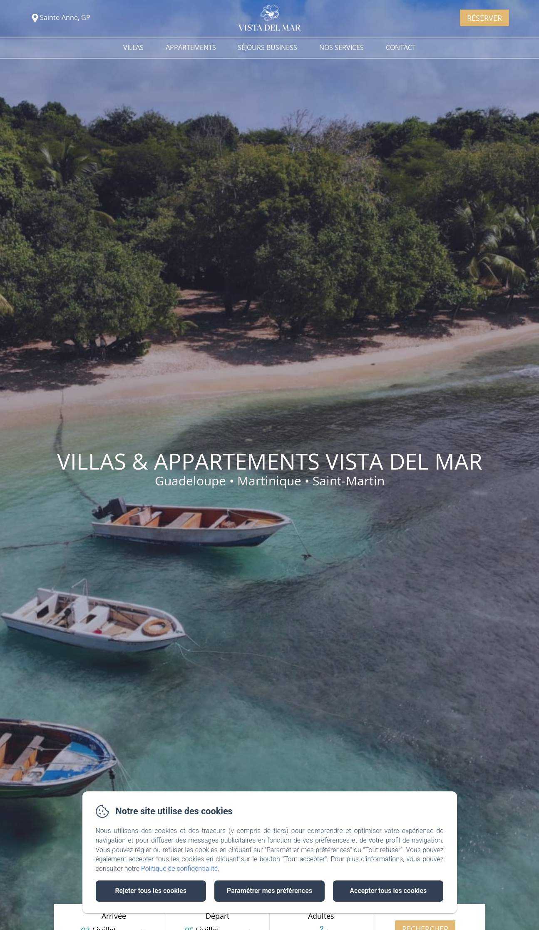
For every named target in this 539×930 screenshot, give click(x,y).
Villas (133, 47)
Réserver (484, 18)
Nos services (341, 47)
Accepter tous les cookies (388, 891)
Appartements (191, 47)
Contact (401, 47)
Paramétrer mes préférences (269, 891)
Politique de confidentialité (179, 869)
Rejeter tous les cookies (150, 891)
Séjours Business (267, 47)
